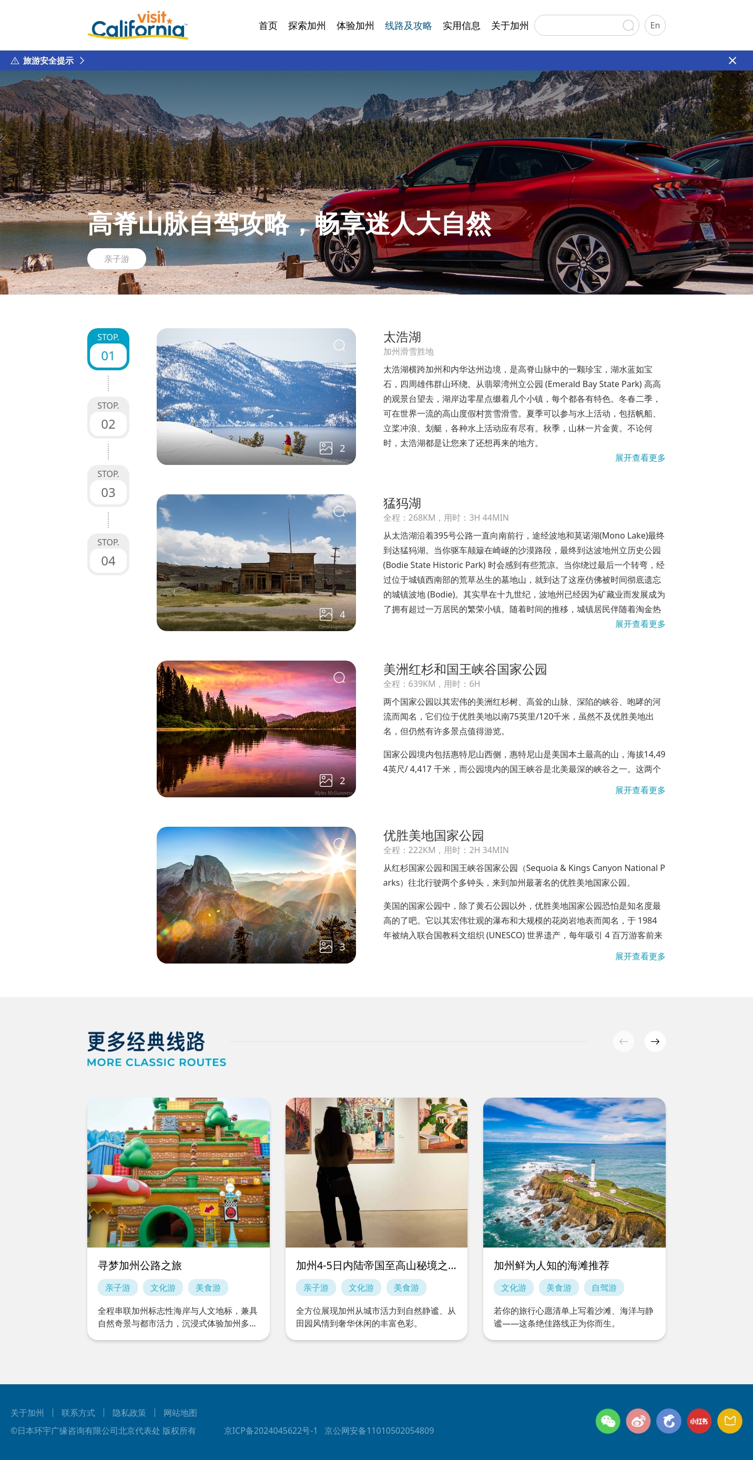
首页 (268, 25)
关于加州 (510, 25)
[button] (655, 1041)
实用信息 (462, 25)
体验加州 (355, 25)
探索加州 (307, 25)
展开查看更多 (640, 457)
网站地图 (180, 1412)
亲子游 (116, 259)
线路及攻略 (408, 25)
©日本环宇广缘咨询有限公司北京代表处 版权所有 (103, 1430)
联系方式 (78, 1412)
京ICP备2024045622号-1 (271, 1430)
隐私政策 (129, 1412)
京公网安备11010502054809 (379, 1430)
